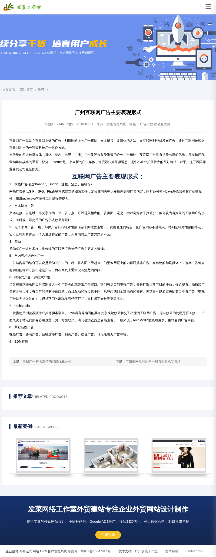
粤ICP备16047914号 (89, 551)
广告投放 (146, 124)
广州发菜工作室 (146, 551)
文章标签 (171, 551)
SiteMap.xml (194, 551)
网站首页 (26, 90)
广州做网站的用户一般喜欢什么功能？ (153, 361)
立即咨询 (108, 535)
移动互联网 (162, 124)
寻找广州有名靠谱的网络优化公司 (47, 361)
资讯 (41, 90)
